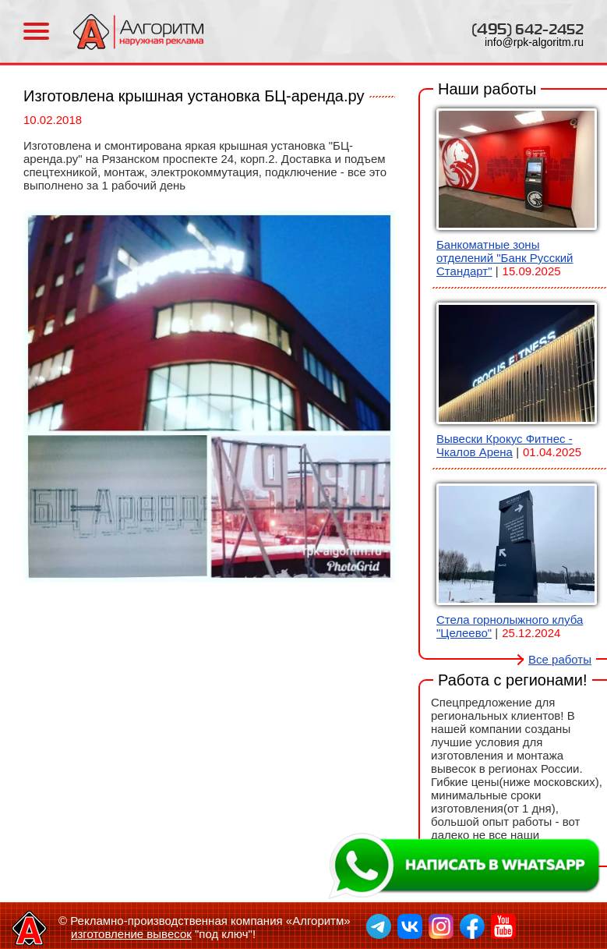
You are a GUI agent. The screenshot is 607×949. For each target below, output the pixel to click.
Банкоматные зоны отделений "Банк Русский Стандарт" (504, 258)
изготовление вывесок (131, 933)
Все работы (559, 659)
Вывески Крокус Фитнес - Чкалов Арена (504, 445)
